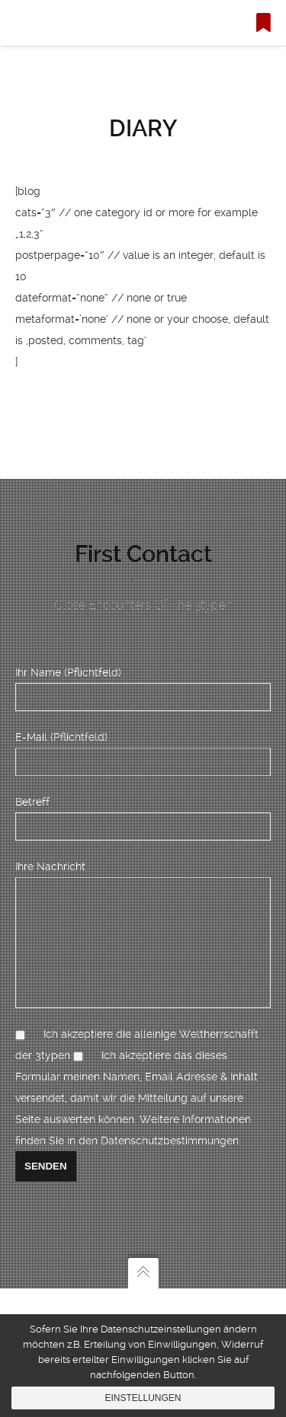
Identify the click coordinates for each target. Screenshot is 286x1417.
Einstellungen (142, 1398)
